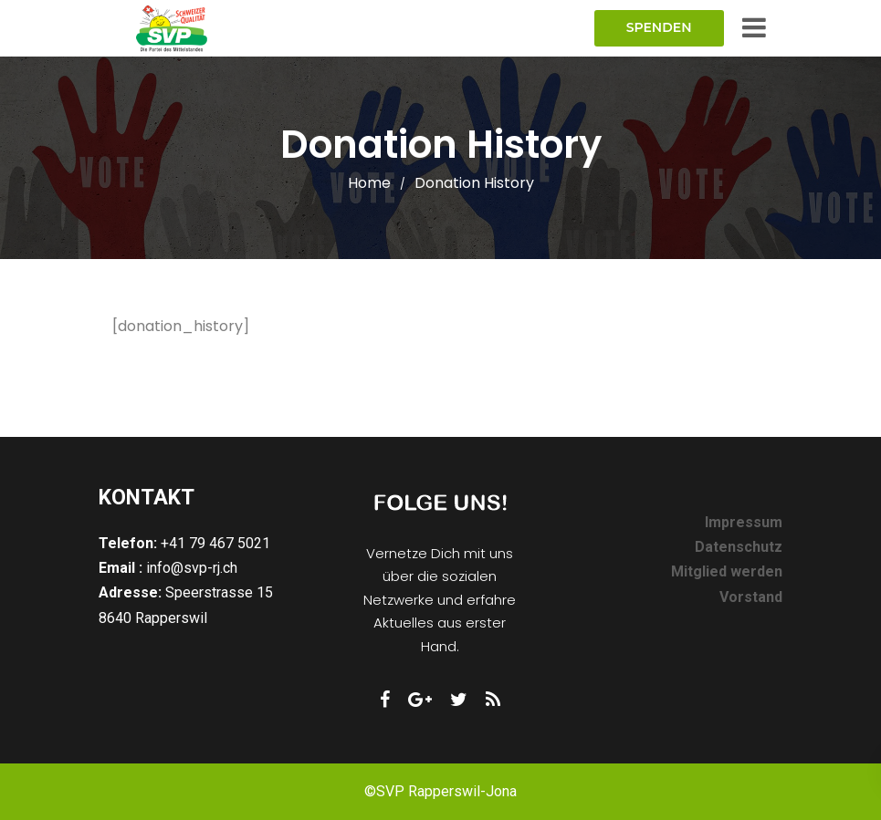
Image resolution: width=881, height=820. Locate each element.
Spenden (659, 27)
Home (369, 182)
